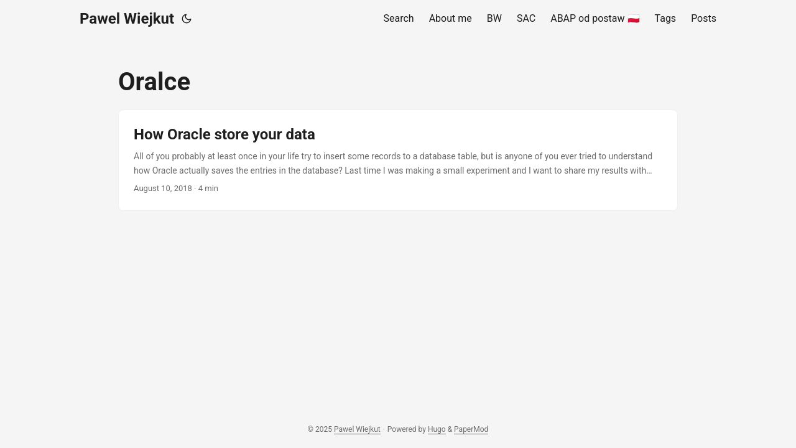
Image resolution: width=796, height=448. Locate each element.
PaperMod (471, 429)
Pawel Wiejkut (127, 18)
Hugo (437, 429)
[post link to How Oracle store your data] (398, 160)
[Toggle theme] (186, 18)
